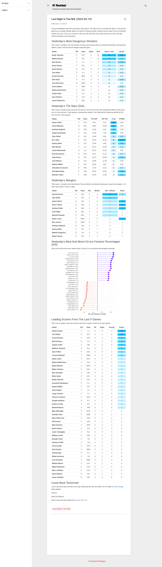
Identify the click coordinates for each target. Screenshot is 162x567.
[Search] (145, 6)
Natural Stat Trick (81, 500)
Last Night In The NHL (61, 509)
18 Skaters (59, 5)
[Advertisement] (140, 48)
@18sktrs (115, 487)
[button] (125, 19)
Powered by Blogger (97, 561)
